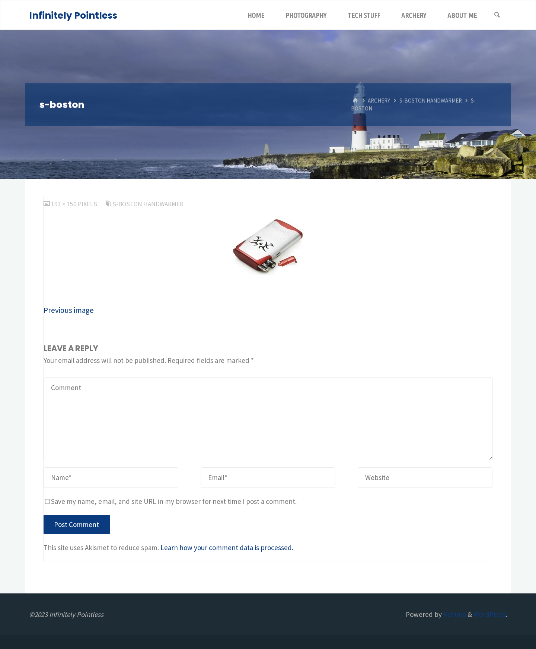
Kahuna (454, 614)
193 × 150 (64, 204)
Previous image (69, 310)
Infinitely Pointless (73, 15)
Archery (379, 100)
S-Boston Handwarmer (430, 100)
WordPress (489, 614)
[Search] (497, 15)
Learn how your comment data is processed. (226, 547)
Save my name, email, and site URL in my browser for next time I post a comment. (171, 501)
